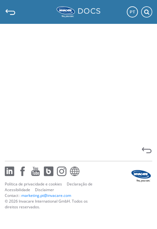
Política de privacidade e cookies (33, 184)
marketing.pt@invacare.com (46, 195)
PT (132, 12)
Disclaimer (44, 189)
